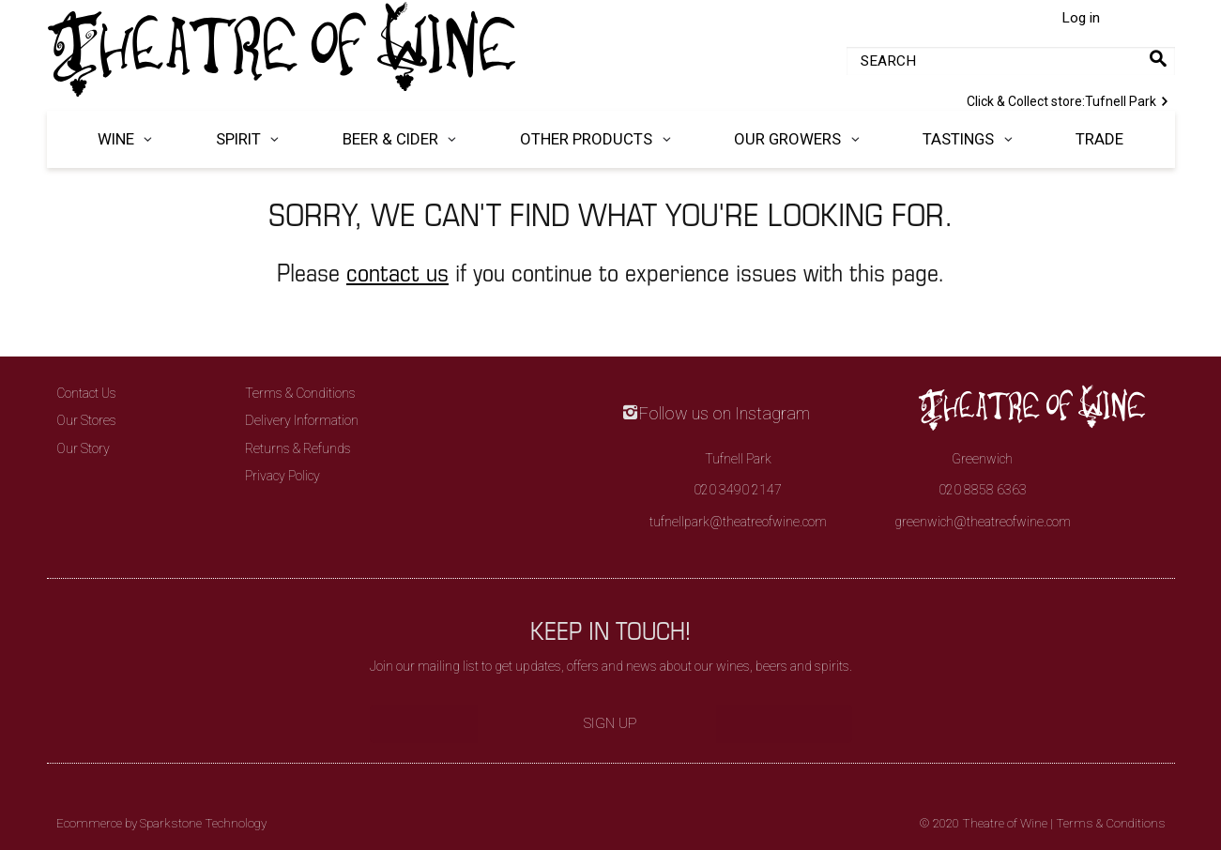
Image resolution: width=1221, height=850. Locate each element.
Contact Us (86, 393)
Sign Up (610, 723)
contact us (397, 271)
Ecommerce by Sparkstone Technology (161, 823)
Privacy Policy (282, 475)
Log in (1080, 17)
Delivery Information (302, 420)
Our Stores (86, 420)
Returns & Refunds (298, 448)
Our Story (83, 448)
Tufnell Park (1071, 99)
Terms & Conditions (300, 393)
